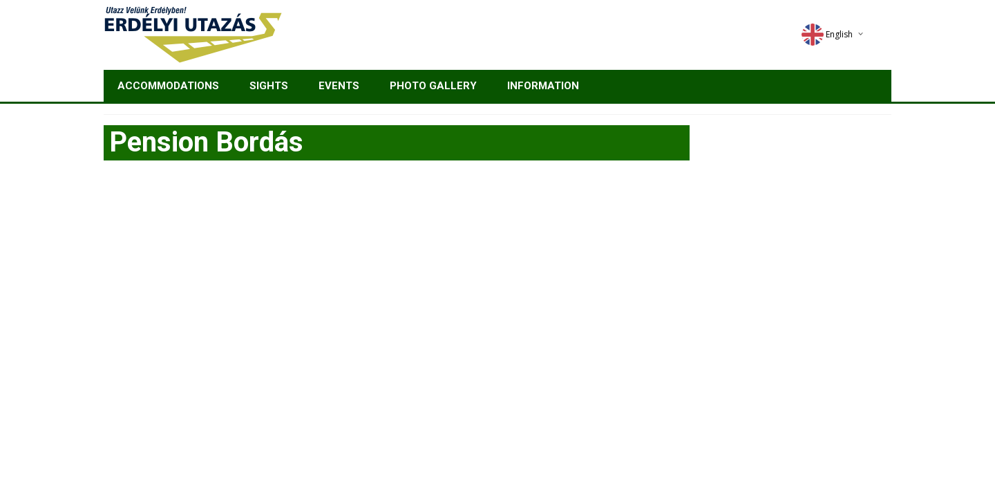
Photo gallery (433, 86)
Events (339, 86)
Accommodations (168, 86)
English (827, 34)
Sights (268, 86)
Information (543, 86)
